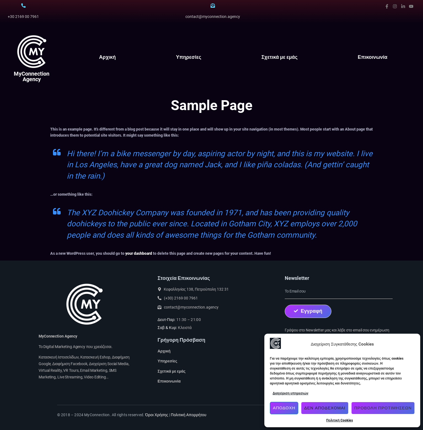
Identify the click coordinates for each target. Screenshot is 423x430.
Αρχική (107, 57)
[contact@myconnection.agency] (213, 5)
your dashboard (138, 253)
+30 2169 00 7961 (23, 16)
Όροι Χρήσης (156, 415)
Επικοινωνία (372, 57)
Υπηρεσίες (188, 57)
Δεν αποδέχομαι (324, 407)
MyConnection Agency (31, 76)
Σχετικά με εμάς (279, 57)
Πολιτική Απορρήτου (188, 415)
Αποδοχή (284, 407)
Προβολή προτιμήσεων (383, 407)
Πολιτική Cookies (339, 420)
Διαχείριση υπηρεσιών (290, 393)
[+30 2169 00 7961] (23, 5)
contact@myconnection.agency (212, 16)
